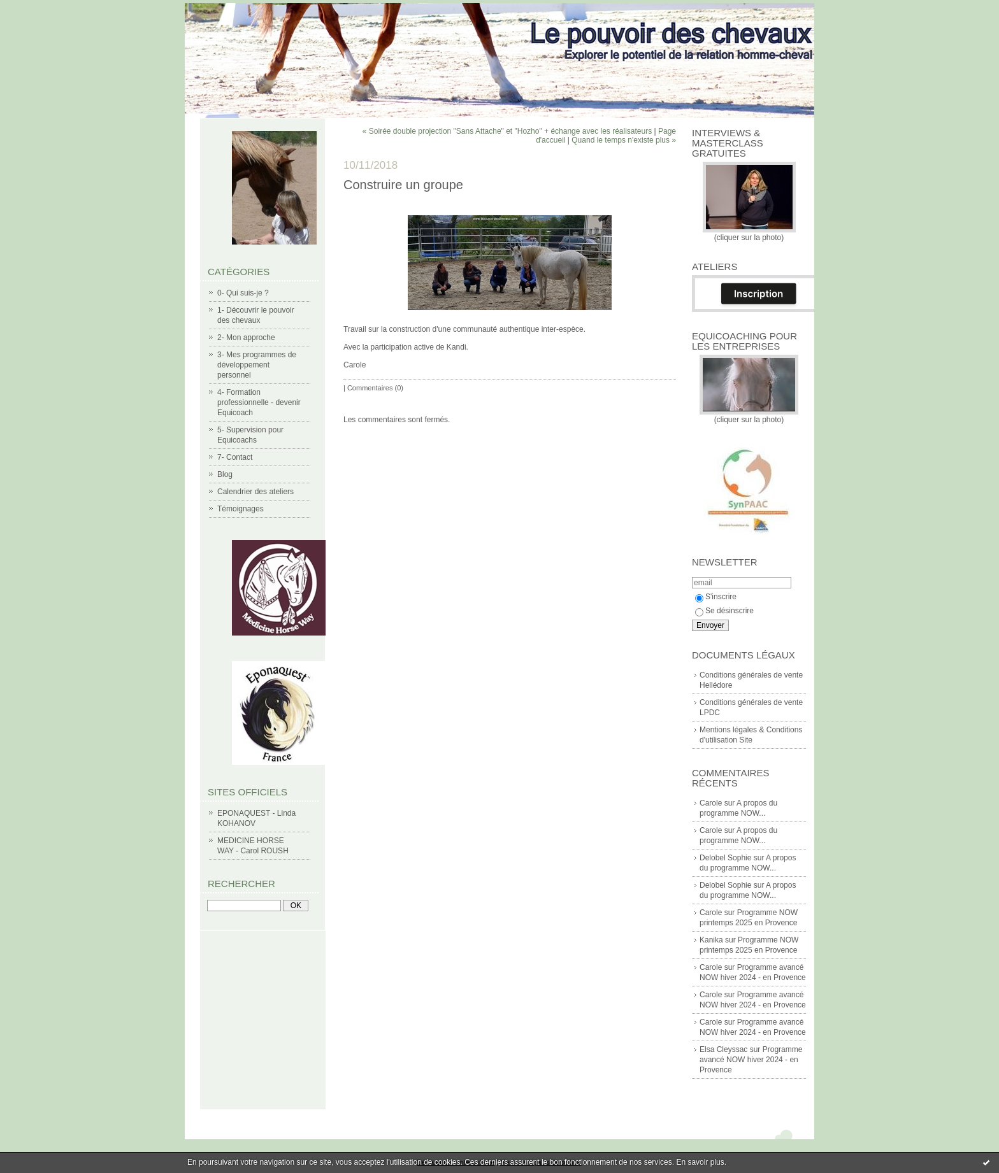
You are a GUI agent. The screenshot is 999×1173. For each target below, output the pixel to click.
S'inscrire (716, 596)
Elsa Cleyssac (723, 1049)
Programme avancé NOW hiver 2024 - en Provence (751, 1059)
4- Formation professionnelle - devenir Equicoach (259, 402)
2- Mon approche (246, 337)
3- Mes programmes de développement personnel (256, 365)
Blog (225, 474)
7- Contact (234, 457)
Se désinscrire (724, 610)
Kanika (711, 939)
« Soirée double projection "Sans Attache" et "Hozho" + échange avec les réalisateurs (507, 131)
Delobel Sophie (725, 857)
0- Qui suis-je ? (243, 292)
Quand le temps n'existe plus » (623, 140)
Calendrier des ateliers (255, 491)
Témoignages (240, 508)
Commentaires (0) (375, 388)
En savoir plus (700, 1162)
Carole (711, 803)
